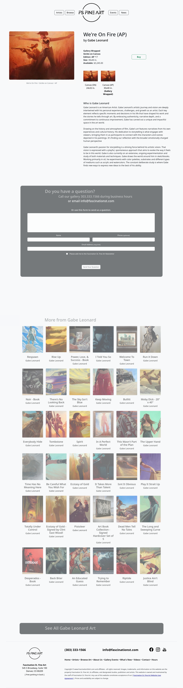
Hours (155, 659)
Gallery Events (111, 659)
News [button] (123, 12)
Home (68, 659)
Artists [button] (59, 12)
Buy (139, 57)
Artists (75, 659)
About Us (97, 659)
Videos (137, 659)
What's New (126, 659)
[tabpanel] (127, 121)
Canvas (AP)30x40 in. (108, 86)
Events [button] (113, 12)
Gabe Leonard (98, 40)
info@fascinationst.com (120, 650)
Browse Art (86, 659)
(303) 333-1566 (75, 650)
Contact (146, 659)
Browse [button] (70, 12)
